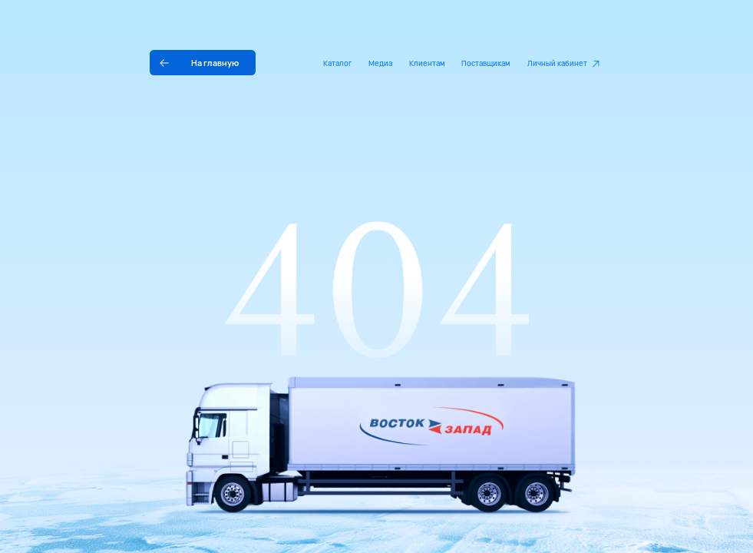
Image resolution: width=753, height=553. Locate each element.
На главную (215, 62)
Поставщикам (485, 63)
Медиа (380, 63)
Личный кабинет (557, 63)
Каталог (337, 63)
